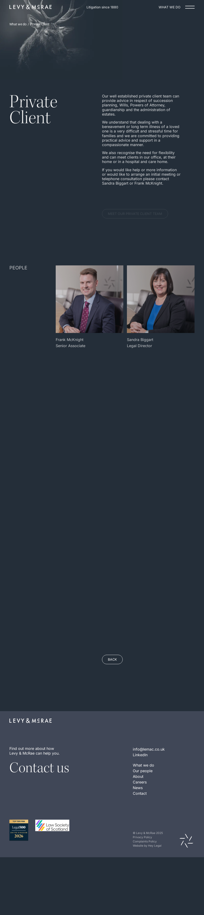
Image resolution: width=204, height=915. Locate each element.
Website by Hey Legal (147, 866)
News (138, 808)
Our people (143, 791)
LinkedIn (140, 775)
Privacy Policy (142, 858)
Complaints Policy (145, 862)
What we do (18, 24)
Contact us (39, 788)
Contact (140, 814)
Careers (140, 803)
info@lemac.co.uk (149, 770)
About (138, 797)
